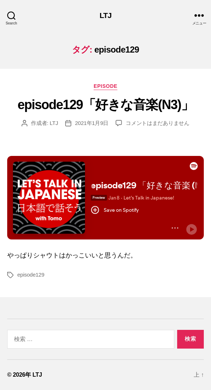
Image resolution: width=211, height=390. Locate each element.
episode (105, 86)
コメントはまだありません (157, 123)
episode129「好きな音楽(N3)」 (106, 104)
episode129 (30, 275)
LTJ (105, 15)
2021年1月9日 (91, 123)
